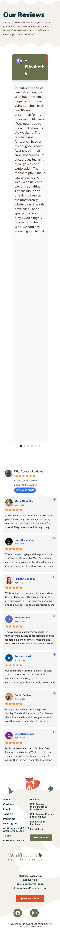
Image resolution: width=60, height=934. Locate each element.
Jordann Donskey (25, 578)
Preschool (9, 818)
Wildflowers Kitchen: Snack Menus (42, 815)
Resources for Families (38, 823)
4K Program (10, 823)
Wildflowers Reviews (28, 471)
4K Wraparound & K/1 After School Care (16, 829)
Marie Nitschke (24, 501)
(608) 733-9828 (34, 884)
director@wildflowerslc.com (30, 888)
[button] (6, 248)
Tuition (7, 835)
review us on (25, 489)
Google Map (30, 879)
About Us (8, 799)
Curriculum (9, 804)
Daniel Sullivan (23, 694)
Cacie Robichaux (24, 733)
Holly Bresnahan (25, 539)
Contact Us (36, 828)
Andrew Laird (23, 656)
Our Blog (35, 799)
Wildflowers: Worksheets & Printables (38, 807)
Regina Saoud (23, 617)
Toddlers (8, 813)
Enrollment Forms (13, 840)
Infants (7, 808)
